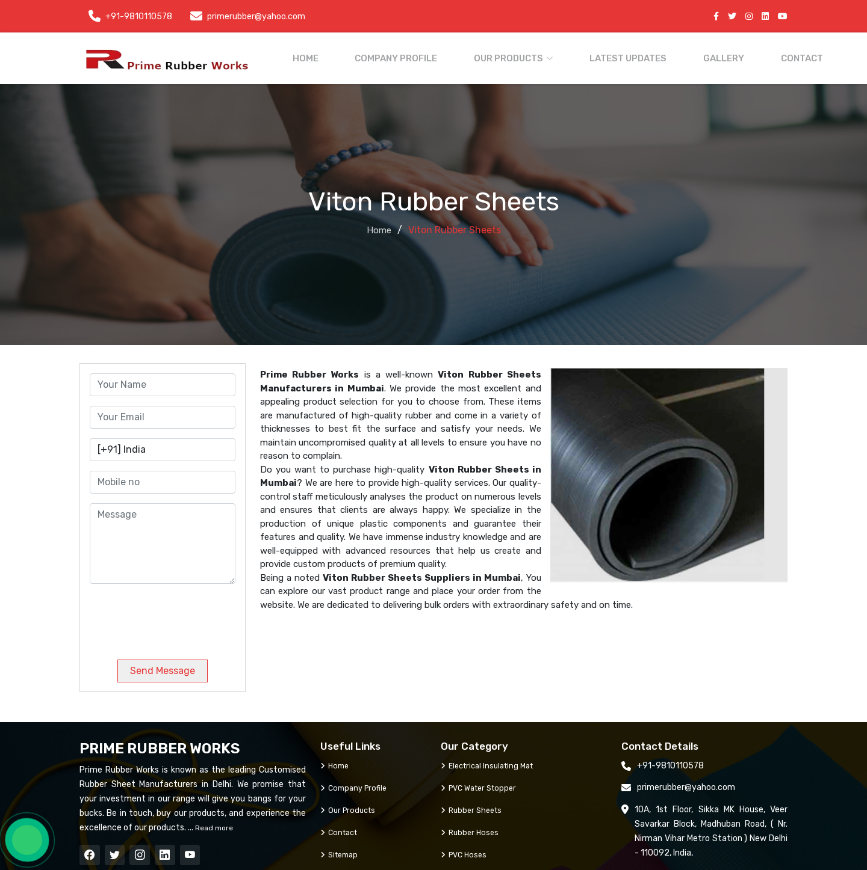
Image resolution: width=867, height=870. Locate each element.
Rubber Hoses (471, 827)
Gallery (698, 56)
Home (327, 56)
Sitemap (341, 849)
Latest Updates (614, 56)
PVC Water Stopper (482, 783)
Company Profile (406, 56)
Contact (765, 56)
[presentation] (171, 612)
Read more (213, 823)
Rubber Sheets (474, 805)
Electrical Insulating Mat (491, 760)
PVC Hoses (466, 849)
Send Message (162, 666)
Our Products (350, 805)
